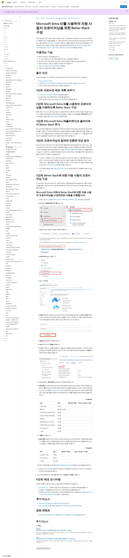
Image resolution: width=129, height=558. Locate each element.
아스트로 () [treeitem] (9, 115)
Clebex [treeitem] (7, 224)
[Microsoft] (3, 2)
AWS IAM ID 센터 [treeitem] (10, 135)
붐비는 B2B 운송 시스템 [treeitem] (12, 189)
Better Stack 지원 (56, 116)
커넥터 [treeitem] (7, 240)
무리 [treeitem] (7, 313)
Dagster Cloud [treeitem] (9, 259)
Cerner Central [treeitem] (9, 196)
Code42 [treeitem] (8, 233)
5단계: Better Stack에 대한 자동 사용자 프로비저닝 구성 (117, 42)
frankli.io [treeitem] (8, 326)
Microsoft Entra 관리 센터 (73, 199)
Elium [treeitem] (7, 299)
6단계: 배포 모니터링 (114, 45)
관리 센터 (123, 6)
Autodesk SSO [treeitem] (9, 126)
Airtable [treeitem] (8, 84)
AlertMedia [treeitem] (8, 89)
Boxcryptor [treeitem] (8, 175)
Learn (37, 18)
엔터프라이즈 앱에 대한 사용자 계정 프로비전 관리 (54, 503)
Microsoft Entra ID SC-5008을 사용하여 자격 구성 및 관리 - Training (53, 530)
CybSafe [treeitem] (8, 257)
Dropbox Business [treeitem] (10, 273)
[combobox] (11, 20)
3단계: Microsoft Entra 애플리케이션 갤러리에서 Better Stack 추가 (117, 34)
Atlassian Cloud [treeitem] (10, 119)
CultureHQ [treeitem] (8, 252)
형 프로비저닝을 (47, 469)
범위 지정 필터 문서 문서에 (64, 465)
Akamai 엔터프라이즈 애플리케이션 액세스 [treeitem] (14, 81)
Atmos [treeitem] (7, 122)
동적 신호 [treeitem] (8, 275)
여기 (82, 133)
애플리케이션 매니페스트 (61, 168)
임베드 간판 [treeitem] (9, 289)
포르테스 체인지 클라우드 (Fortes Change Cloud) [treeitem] (12, 323)
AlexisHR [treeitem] (8, 91)
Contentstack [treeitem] (9, 245)
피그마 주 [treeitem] (8, 310)
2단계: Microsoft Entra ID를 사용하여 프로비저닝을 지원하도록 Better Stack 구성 (117, 29)
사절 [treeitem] (7, 292)
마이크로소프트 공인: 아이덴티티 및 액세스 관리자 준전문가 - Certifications (55, 538)
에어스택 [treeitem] (8, 77)
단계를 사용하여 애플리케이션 (69, 149)
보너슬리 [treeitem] (8, 170)
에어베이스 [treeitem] (9, 75)
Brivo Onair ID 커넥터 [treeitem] (11, 180)
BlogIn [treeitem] (7, 168)
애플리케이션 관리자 (45, 83)
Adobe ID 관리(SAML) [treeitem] (11, 70)
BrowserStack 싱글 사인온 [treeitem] (12, 184)
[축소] (20, 16)
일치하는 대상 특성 (59, 390)
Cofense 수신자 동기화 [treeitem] (12, 235)
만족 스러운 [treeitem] (9, 242)
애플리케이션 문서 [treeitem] (8, 23)
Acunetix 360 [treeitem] (9, 68)
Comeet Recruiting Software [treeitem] (13, 247)
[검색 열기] (121, 2)
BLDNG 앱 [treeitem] (8, 161)
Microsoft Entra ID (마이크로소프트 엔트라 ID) (67, 18)
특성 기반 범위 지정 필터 (51, 165)
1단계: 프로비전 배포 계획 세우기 (117, 25)
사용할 (53, 154)
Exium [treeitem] (7, 301)
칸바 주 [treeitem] (8, 191)
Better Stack (50, 43)
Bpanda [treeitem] (8, 177)
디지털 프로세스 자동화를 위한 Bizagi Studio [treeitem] (14, 157)
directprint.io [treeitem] (9, 280)
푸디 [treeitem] (7, 315)
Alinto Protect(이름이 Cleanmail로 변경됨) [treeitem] (14, 95)
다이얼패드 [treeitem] (9, 278)
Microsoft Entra (50, 18)
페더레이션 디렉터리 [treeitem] (11, 308)
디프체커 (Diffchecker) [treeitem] (11, 282)
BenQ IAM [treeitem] (8, 140)
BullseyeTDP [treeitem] (9, 187)
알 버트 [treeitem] (8, 87)
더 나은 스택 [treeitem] (9, 147)
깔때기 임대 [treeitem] (9, 333)
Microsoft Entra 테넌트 (45, 81)
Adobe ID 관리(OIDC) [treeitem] (11, 73)
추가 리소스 (112, 47)
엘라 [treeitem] (7, 296)
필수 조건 (111, 23)
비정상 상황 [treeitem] (9, 201)
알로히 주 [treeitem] (8, 98)
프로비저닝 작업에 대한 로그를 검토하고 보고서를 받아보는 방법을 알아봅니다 (62, 515)
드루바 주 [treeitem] (8, 285)
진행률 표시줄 (43, 490)
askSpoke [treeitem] (8, 112)
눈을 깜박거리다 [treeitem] (10, 163)
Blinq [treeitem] (7, 165)
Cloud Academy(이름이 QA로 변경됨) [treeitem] (13, 227)
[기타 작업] (91, 18)
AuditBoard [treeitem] (9, 124)
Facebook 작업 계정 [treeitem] (11, 306)
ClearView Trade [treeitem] (10, 222)
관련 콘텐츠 (112, 50)
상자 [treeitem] (7, 172)
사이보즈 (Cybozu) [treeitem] (10, 254)
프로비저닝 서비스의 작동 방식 (48, 95)
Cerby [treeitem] (7, 198)
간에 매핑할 (61, 99)
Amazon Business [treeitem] (10, 103)
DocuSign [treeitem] (8, 270)
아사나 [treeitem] (7, 110)
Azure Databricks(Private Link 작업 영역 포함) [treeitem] (13, 132)
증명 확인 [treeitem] (8, 205)
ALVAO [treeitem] (7, 100)
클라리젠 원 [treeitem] (9, 217)
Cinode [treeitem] (7, 208)
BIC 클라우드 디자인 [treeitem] (11, 149)
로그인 (125, 2)
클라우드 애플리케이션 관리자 (61, 83)
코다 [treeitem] (7, 231)
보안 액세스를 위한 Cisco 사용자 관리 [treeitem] (14, 211)
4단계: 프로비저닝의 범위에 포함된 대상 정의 (117, 38)
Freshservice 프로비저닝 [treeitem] (12, 329)
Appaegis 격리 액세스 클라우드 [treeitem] (14, 105)
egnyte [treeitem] (7, 287)
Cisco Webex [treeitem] (9, 214)
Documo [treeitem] (8, 268)
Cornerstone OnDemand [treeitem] (12, 250)
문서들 (42, 18)
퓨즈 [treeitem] (7, 331)
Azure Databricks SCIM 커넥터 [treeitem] (13, 129)
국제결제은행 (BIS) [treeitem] (11, 152)
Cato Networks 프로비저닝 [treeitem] (13, 194)
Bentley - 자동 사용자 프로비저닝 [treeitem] (14, 144)
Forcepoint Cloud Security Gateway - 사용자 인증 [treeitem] (12, 319)
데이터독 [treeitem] (8, 266)
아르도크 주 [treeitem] (9, 107)
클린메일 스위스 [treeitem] (10, 219)
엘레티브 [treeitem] (8, 294)
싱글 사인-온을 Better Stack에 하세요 (49, 66)
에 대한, (48, 97)
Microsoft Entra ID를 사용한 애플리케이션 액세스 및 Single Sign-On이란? (60, 506)
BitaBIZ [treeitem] (7, 154)
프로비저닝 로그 (44, 487)
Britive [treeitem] (7, 182)
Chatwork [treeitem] (8, 203)
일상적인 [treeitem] (8, 238)
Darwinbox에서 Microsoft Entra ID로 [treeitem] (14, 262)
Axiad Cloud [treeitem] (9, 138)
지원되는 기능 (112, 21)
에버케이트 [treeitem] (9, 303)
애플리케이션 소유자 (79, 83)
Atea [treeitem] (7, 117)
